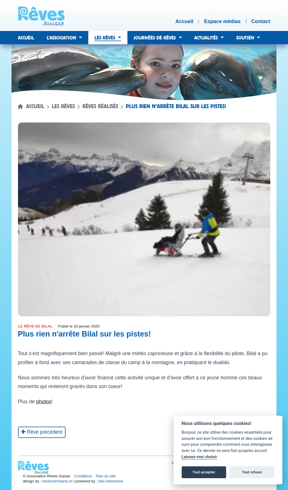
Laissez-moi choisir (199, 457)
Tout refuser (252, 472)
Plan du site (106, 476)
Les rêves (63, 106)
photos (43, 401)
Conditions (83, 476)
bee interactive (110, 481)
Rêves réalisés (100, 106)
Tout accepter (203, 472)
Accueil (35, 106)
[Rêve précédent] (42, 432)
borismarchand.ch (57, 481)
